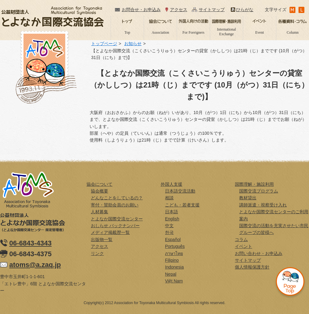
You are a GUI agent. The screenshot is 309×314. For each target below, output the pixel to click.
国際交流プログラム (258, 191)
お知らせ (133, 43)
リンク (97, 253)
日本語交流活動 (180, 191)
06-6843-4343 (30, 243)
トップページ (104, 43)
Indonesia (174, 267)
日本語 (171, 211)
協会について (99, 184)
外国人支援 (171, 184)
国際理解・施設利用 (254, 184)
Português (175, 246)
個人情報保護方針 (252, 267)
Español (173, 239)
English (172, 218)
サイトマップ (212, 9)
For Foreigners (194, 32)
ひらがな (244, 9)
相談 (169, 197)
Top (127, 32)
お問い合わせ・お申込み (258, 253)
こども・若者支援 (182, 204)
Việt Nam (174, 280)
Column (293, 32)
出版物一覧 (101, 239)
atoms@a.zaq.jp (35, 265)
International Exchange (226, 31)
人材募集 (99, 211)
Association (160, 32)
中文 (169, 225)
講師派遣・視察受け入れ (263, 204)
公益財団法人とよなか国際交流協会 (52, 16)
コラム (241, 239)
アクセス (178, 9)
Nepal (170, 274)
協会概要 (99, 191)
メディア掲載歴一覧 (110, 232)
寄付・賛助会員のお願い (114, 204)
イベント (243, 246)
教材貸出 (247, 197)
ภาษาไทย (174, 253)
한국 (169, 232)
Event (259, 32)
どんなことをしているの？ (117, 197)
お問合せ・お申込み (141, 9)
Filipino (172, 260)
